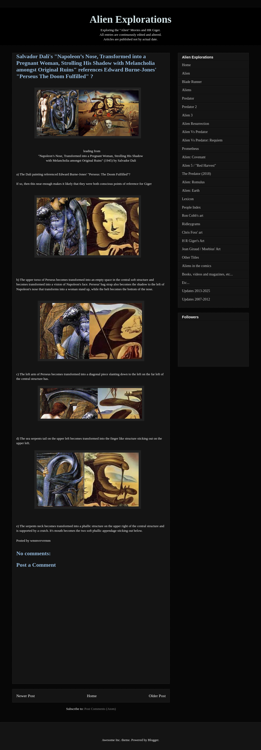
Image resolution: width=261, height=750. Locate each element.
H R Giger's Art (193, 241)
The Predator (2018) (196, 174)
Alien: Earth (191, 190)
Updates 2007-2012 (196, 299)
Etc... (185, 283)
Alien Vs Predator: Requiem (202, 140)
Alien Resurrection (195, 124)
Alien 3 (187, 115)
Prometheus (190, 149)
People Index (191, 207)
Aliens (186, 90)
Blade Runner (192, 82)
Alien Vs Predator (195, 132)
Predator (188, 98)
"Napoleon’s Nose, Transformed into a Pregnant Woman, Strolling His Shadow (91, 156)
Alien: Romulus (193, 182)
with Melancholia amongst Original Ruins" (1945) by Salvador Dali (91, 160)
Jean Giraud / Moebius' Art (201, 249)
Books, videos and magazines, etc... (207, 274)
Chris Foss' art (192, 232)
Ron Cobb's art (192, 215)
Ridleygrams (191, 224)
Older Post (157, 696)
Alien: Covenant (193, 157)
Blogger (153, 740)
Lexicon (188, 199)
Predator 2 (189, 107)
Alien (186, 73)
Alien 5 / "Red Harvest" (199, 165)
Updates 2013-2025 (196, 291)
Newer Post (25, 696)
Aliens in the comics (196, 266)
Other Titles (190, 257)
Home (92, 696)
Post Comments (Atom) (100, 709)
